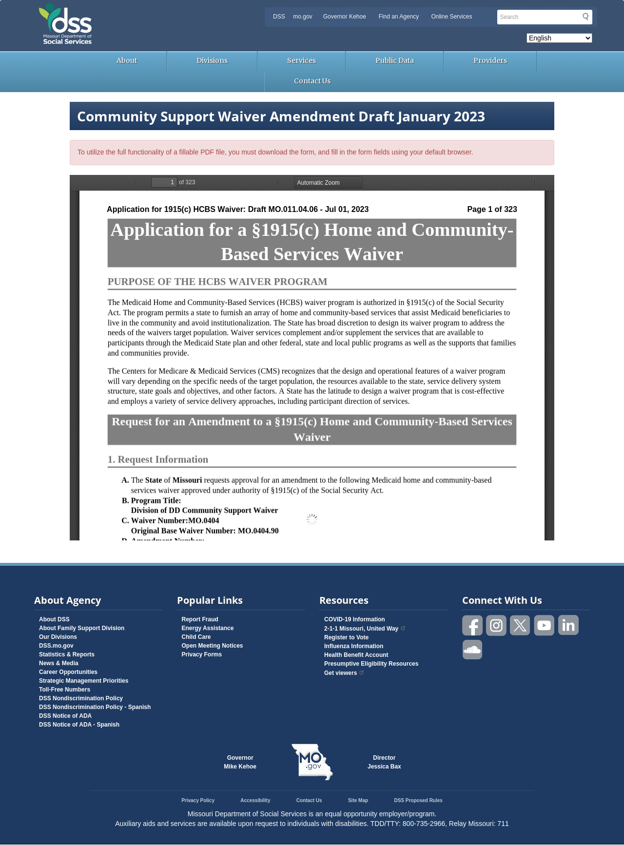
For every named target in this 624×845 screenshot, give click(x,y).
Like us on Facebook (473, 625)
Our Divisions (58, 637)
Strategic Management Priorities (83, 680)
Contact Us (312, 81)
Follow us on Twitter (520, 625)
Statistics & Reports (67, 654)
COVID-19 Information (354, 619)
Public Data (394, 60)
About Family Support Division (81, 628)
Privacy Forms (202, 654)
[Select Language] (559, 38)
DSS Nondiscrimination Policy (81, 698)
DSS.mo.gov (56, 645)
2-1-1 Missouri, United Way (365, 628)
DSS (279, 16)
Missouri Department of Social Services (134, 10)
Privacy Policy (197, 800)
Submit (585, 16)
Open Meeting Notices (212, 645)
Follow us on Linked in (568, 625)
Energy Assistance (208, 628)
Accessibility (255, 800)
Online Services (451, 16)
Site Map (358, 800)
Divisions (212, 60)
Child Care (196, 637)
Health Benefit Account (356, 655)
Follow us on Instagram (496, 625)
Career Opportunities (68, 672)
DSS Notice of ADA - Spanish (79, 724)
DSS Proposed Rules (418, 800)
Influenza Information (353, 646)
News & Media (58, 663)
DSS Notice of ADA (65, 715)
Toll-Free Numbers (64, 689)
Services (301, 60)
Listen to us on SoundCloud (473, 648)
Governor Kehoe (344, 16)
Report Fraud (200, 619)
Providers (490, 60)
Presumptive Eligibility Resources (371, 663)
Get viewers (344, 673)
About (127, 60)
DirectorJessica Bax (384, 762)
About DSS (54, 619)
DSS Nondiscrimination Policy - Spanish (95, 707)
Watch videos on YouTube (544, 625)
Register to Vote (346, 637)
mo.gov (302, 16)
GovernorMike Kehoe (240, 762)
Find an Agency (399, 16)
